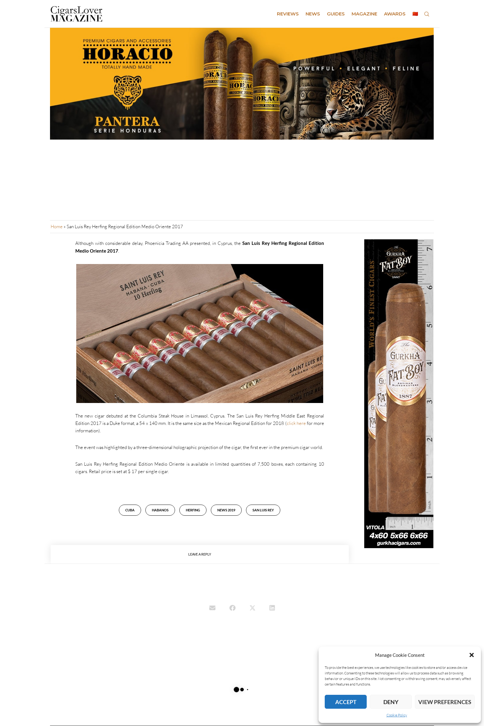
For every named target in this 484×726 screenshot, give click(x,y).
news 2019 (226, 510)
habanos (160, 510)
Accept (346, 702)
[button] (472, 655)
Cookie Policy (396, 715)
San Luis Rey (263, 510)
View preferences (444, 702)
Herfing (193, 510)
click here (296, 423)
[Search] (426, 14)
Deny (390, 702)
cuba (130, 510)
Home (57, 226)
